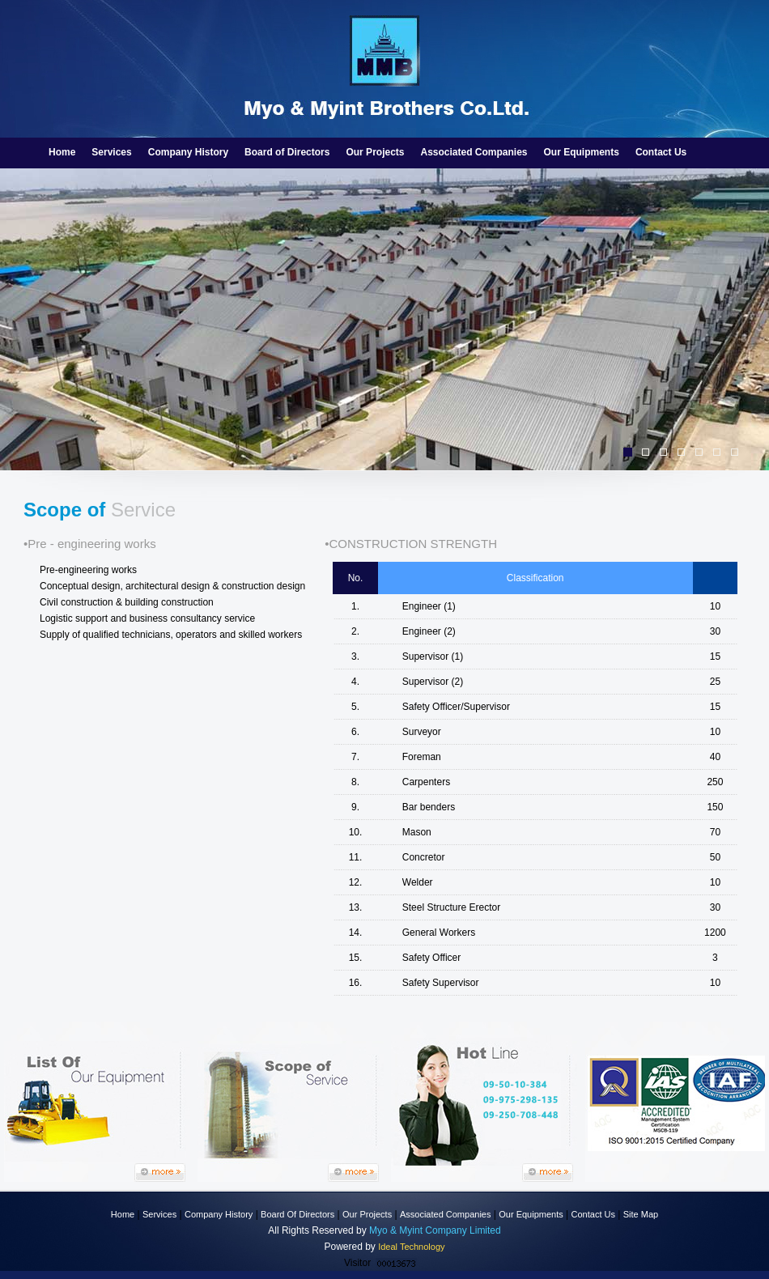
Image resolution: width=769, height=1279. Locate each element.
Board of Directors (286, 152)
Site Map (640, 1214)
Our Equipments (581, 152)
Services (111, 152)
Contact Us (660, 152)
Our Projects (375, 152)
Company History (188, 152)
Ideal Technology (411, 1246)
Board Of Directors (297, 1214)
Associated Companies (473, 152)
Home (62, 152)
